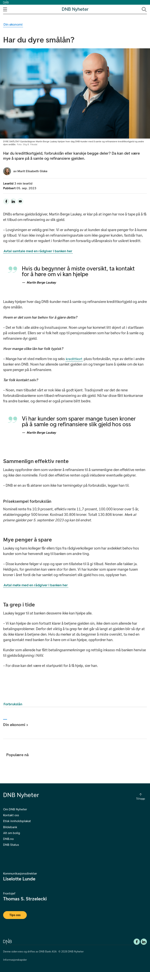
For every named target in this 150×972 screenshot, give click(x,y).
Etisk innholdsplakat (17, 821)
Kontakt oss (11, 815)
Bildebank (10, 827)
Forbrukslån (13, 704)
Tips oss (15, 915)
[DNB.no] (7, 941)
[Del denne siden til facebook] (6, 201)
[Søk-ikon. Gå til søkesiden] (144, 9)
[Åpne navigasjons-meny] (5, 9)
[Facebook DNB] (137, 942)
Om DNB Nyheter (15, 809)
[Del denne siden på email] (20, 201)
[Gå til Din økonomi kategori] (13, 24)
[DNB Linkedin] (144, 942)
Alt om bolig (11, 833)
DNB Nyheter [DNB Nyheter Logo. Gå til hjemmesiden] (75, 9)
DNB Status (11, 845)
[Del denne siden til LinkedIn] (13, 201)
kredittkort (74, 359)
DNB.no (8, 839)
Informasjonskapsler (15, 959)
